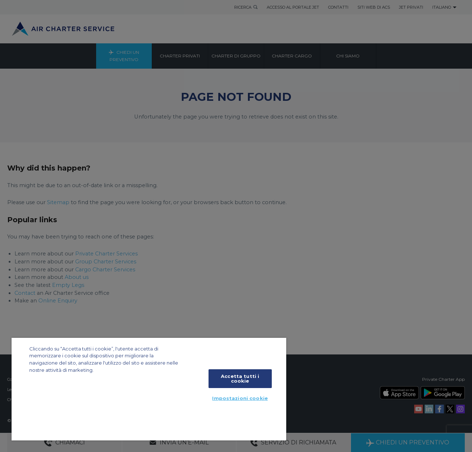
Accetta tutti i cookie (240, 378)
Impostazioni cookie (239, 398)
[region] (149, 389)
